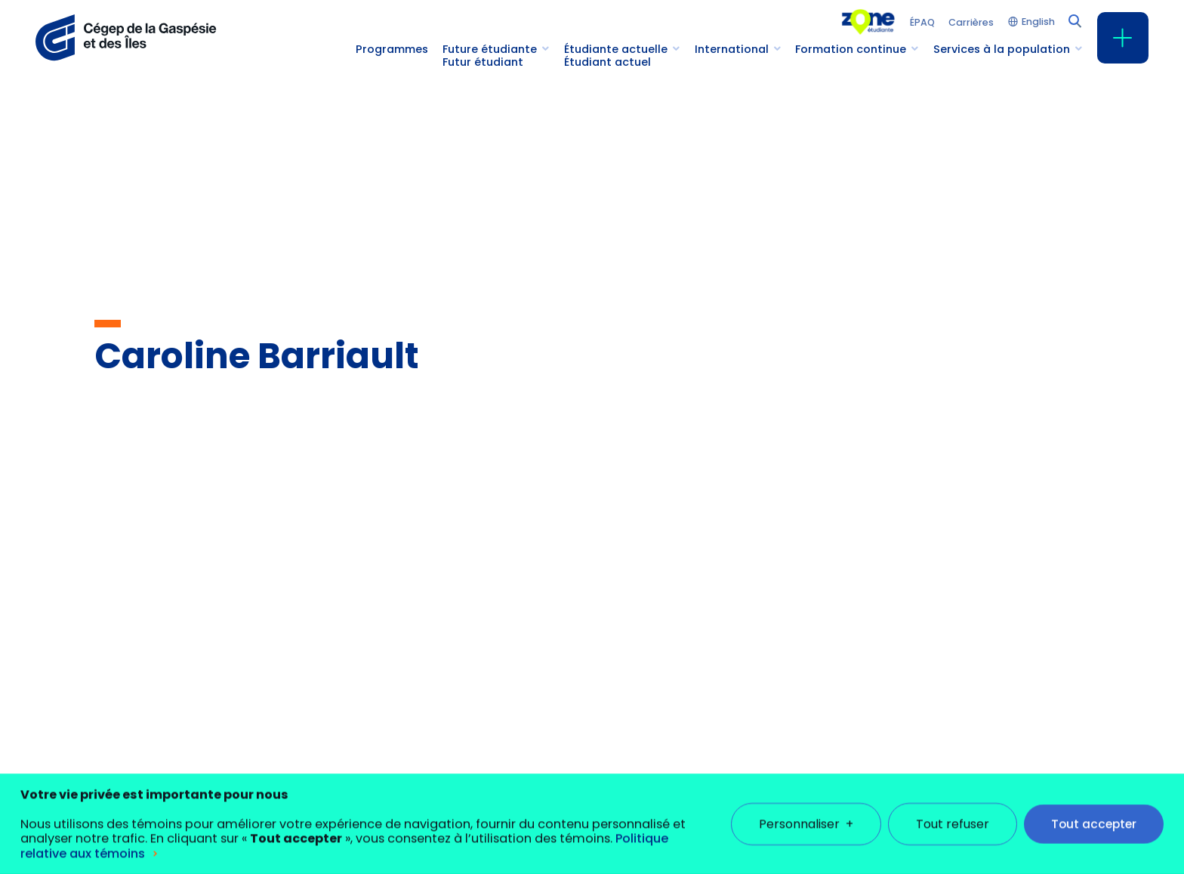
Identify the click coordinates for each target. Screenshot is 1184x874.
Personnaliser (806, 811)
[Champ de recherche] (1073, 19)
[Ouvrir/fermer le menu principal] (1123, 38)
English (1038, 22)
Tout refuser (952, 811)
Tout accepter (1093, 812)
